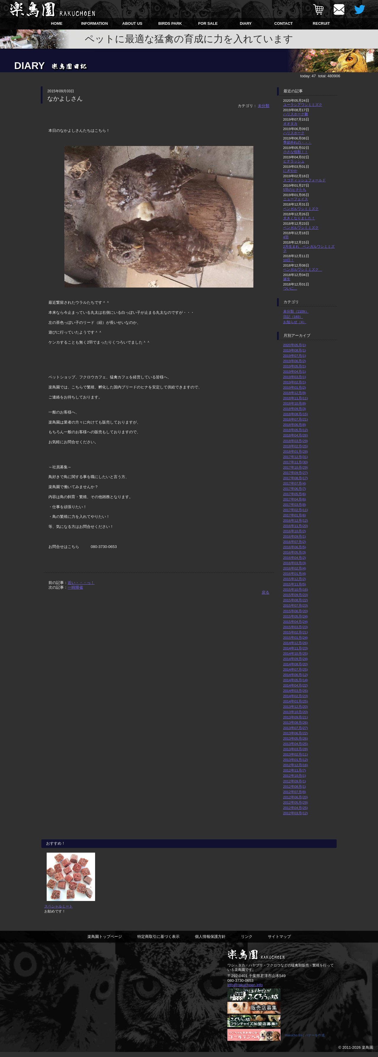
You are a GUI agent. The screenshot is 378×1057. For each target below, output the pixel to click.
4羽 (286, 237)
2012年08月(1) (294, 786)
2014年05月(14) (295, 680)
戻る (265, 592)
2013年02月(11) (295, 754)
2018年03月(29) (295, 441)
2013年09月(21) (295, 717)
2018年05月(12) (295, 430)
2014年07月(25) (295, 669)
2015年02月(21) (295, 632)
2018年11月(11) (295, 398)
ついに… (290, 288)
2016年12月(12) (295, 520)
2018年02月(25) (295, 446)
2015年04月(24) (295, 621)
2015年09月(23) (295, 595)
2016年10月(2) (294, 531)
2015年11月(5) (294, 584)
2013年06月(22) (295, 733)
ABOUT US (132, 23)
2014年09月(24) (295, 659)
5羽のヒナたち (295, 189)
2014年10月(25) (295, 653)
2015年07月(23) (295, 605)
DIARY (246, 23)
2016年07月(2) (294, 542)
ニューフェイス (295, 199)
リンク (246, 941)
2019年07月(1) (294, 355)
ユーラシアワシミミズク (302, 104)
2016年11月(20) (295, 526)
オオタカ (290, 123)
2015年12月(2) (294, 579)
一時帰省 (75, 587)
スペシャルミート (58, 911)
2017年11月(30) (295, 462)
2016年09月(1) (294, 536)
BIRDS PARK (170, 23)
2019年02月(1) (294, 382)
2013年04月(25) (295, 744)
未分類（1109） (296, 311)
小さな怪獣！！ (295, 152)
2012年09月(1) (294, 781)
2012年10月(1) (294, 775)
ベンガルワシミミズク (301, 209)
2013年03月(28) (295, 749)
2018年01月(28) (295, 451)
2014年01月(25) (295, 701)
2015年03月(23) (295, 627)
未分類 (263, 106)
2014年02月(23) (295, 696)
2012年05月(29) (295, 802)
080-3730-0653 (240, 985)
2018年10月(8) (294, 403)
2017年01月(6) (294, 515)
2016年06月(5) (294, 547)
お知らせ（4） (295, 322)
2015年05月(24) (295, 616)
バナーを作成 (315, 1040)
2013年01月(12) (295, 759)
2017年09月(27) (295, 473)
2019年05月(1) (294, 366)
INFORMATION (94, 23)
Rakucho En (293, 1040)
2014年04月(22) (295, 685)
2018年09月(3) (294, 409)
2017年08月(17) (295, 478)
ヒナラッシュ (293, 161)
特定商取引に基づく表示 (158, 941)
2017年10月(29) (295, 467)
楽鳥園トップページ (104, 941)
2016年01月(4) (294, 573)
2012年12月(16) (295, 765)
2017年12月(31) (295, 457)
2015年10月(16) (295, 589)
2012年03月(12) (295, 813)
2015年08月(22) (295, 600)
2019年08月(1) (294, 350)
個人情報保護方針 (210, 941)
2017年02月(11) (295, 510)
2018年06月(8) (294, 424)
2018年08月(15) (295, 414)
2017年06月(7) (294, 488)
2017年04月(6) (294, 499)
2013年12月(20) (295, 706)
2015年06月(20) (295, 611)
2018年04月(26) (295, 435)
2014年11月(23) (295, 648)
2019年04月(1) (294, 371)
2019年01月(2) (294, 387)
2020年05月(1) (294, 345)
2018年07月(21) (295, 419)
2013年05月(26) (295, 738)
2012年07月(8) (294, 792)
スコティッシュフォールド (304, 180)
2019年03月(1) (294, 377)
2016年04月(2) (294, 557)
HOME (57, 23)
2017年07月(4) (294, 483)
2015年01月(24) (295, 637)
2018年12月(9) (294, 393)
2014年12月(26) (295, 643)
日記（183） (293, 317)
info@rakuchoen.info (245, 989)
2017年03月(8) (294, 504)
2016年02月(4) (294, 568)
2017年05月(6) (294, 494)
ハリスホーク (293, 133)
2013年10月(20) (295, 712)
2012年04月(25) (295, 808)
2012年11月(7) (294, 770)
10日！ (288, 260)
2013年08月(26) (295, 722)
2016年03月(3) (294, 563)
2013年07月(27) (295, 728)
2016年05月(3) (294, 552)
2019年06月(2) (294, 361)
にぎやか (290, 171)
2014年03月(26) (295, 690)
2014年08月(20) (295, 664)
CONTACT (283, 23)
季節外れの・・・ (297, 142)
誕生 (286, 279)
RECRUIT (321, 23)
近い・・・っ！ (81, 582)
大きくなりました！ (299, 218)
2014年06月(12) (295, 675)
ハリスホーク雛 (295, 114)
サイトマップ (279, 941)
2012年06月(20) (295, 797)
